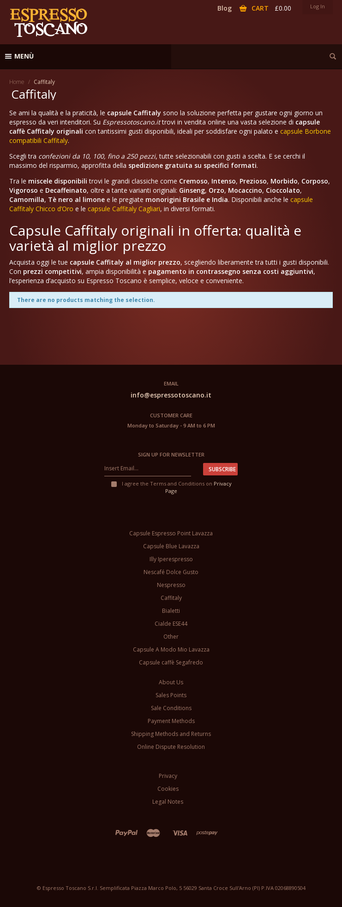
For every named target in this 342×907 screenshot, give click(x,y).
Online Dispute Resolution (171, 747)
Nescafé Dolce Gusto (171, 572)
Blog (224, 8)
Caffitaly (171, 598)
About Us (171, 682)
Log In (317, 6)
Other (171, 636)
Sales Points (171, 695)
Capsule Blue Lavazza (171, 546)
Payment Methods (171, 721)
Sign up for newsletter (171, 454)
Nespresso (171, 585)
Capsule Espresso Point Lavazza (171, 533)
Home (16, 82)
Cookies (168, 789)
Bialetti (171, 611)
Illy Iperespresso (171, 559)
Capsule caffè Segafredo (171, 662)
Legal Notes (167, 802)
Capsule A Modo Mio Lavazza (171, 649)
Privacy (168, 776)
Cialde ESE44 (171, 624)
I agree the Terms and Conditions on (171, 487)
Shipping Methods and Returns (171, 734)
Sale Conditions (171, 708)
